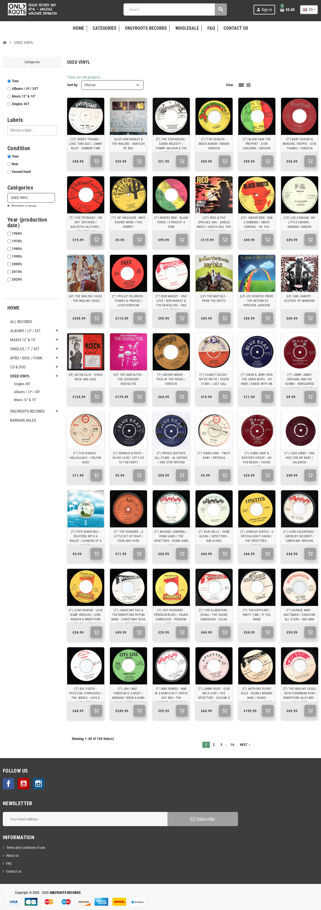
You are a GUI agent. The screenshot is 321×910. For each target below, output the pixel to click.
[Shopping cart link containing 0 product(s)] (287, 9)
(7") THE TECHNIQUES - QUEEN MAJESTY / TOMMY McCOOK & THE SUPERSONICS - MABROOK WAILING (171, 148)
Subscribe (202, 819)
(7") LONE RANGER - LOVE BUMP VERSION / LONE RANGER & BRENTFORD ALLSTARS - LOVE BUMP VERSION (86, 619)
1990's (17, 256)
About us (12, 856)
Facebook (8, 783)
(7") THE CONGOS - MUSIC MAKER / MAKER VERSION (214, 143)
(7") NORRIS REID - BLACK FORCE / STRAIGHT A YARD (171, 222)
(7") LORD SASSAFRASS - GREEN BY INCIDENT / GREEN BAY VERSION (299, 536)
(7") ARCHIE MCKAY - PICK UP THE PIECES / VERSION (171, 379)
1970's (17, 241)
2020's (17, 279)
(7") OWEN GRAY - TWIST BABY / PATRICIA (213, 455)
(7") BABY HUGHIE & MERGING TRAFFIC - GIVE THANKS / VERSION (299, 143)
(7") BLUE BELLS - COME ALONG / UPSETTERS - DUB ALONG (214, 536)
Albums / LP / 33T (25, 88)
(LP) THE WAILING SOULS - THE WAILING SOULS (86, 298)
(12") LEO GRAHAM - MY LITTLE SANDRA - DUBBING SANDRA (299, 222)
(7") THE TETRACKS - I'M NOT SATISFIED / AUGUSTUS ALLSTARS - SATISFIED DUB (85, 224)
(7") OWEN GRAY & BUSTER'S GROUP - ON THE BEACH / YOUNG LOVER (256, 460)
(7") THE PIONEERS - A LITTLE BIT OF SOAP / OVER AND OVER (128, 536)
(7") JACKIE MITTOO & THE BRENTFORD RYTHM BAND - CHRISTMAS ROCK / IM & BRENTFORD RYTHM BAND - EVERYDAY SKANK (128, 621)
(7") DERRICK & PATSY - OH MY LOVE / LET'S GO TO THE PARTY (128, 457)
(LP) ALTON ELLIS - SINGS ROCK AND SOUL (86, 377)
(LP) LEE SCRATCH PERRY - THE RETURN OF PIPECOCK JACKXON (256, 300)
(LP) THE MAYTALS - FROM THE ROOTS (214, 298)
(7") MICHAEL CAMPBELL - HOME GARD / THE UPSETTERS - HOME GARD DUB (171, 538)
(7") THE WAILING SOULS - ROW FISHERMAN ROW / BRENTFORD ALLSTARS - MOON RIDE (299, 695)
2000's (17, 264)
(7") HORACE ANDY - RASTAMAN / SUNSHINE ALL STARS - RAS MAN (299, 614)
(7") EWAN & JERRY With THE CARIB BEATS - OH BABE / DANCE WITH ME (257, 379)
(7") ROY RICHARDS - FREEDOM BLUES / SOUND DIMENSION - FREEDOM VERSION (171, 617)
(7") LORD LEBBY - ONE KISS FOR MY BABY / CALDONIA (299, 457)
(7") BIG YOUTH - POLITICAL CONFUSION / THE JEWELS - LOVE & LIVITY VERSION (85, 695)
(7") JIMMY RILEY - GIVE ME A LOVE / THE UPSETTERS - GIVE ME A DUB (214, 695)
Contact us (13, 871)
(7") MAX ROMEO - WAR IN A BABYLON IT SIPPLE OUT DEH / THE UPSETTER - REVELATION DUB (171, 698)
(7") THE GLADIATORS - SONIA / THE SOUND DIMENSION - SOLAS (214, 614)
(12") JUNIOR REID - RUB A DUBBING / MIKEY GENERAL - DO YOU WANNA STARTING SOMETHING (257, 227)
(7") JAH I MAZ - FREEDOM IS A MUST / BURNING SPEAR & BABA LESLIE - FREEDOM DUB (128, 695)
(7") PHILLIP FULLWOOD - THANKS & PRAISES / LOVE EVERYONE (128, 300)
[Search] (175, 9)
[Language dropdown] (309, 9)
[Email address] (85, 819)
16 (232, 745)
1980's (17, 249)
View (229, 85)
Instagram (38, 783)
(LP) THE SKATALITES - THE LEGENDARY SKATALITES (128, 379)
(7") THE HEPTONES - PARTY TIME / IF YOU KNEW (257, 614)
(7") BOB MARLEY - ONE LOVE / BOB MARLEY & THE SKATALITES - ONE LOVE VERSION (171, 303)
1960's (17, 233)
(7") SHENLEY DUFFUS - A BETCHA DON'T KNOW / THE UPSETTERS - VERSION (256, 538)
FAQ (9, 864)
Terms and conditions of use (25, 848)
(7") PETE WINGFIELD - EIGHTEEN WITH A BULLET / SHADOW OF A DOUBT (85, 538)
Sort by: (72, 85)
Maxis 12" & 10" (24, 96)
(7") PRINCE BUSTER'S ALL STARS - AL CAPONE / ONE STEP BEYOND (171, 457)
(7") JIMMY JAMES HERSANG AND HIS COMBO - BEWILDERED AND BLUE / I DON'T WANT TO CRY (299, 384)
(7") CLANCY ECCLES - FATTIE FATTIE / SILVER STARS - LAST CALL (214, 379)
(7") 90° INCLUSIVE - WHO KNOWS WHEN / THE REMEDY (128, 222)
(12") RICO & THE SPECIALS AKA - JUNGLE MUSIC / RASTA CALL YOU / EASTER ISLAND (214, 224)
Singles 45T (20, 104)
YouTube (23, 783)
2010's (17, 272)
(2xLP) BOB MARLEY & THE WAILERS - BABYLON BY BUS (128, 143)
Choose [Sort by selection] (89, 85)
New (15, 164)
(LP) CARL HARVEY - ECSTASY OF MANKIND (299, 298)
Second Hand (21, 171)
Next (246, 745)
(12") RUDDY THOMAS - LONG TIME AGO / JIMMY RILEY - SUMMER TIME (86, 143)
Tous (15, 81)
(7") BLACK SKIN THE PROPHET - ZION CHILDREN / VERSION (257, 143)
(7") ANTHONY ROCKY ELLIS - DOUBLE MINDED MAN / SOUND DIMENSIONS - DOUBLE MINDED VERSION (257, 698)
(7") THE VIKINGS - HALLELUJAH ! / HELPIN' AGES (86, 457)
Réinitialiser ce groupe (24, 205)
